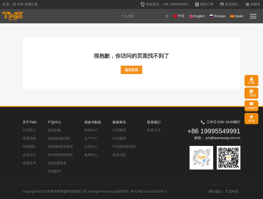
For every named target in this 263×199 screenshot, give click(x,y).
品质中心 (91, 146)
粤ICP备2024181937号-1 (149, 191)
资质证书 (29, 163)
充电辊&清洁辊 (59, 138)
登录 (20, 4)
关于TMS (29, 122)
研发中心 (91, 130)
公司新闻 (119, 130)
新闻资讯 (119, 122)
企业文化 (29, 155)
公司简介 (29, 130)
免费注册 (31, 4)
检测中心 (91, 155)
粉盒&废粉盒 (57, 163)
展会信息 (119, 155)
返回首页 (131, 70)
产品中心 (54, 122)
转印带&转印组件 (60, 155)
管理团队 (29, 146)
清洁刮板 (54, 130)
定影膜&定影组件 (60, 146)
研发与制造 (92, 122)
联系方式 (154, 130)
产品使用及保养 (124, 146)
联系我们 (154, 122)
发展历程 (29, 138)
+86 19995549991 (213, 131)
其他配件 (54, 171)
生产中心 (91, 138)
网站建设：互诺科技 (224, 191)
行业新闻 (119, 138)
